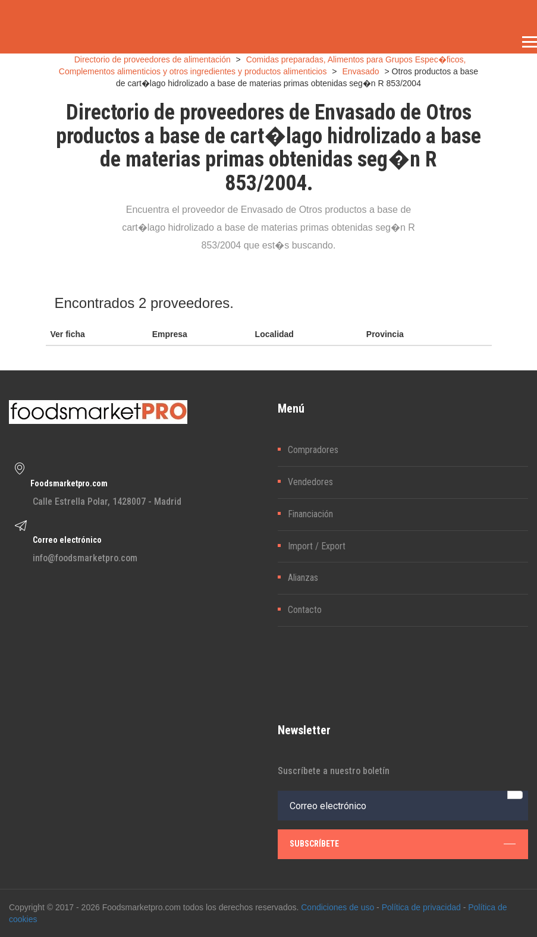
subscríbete (403, 843)
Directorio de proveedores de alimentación (152, 59)
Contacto (305, 609)
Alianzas (303, 577)
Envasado (360, 71)
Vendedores (310, 482)
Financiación (310, 514)
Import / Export (317, 546)
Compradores (313, 449)
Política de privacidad (421, 907)
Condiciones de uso (337, 907)
